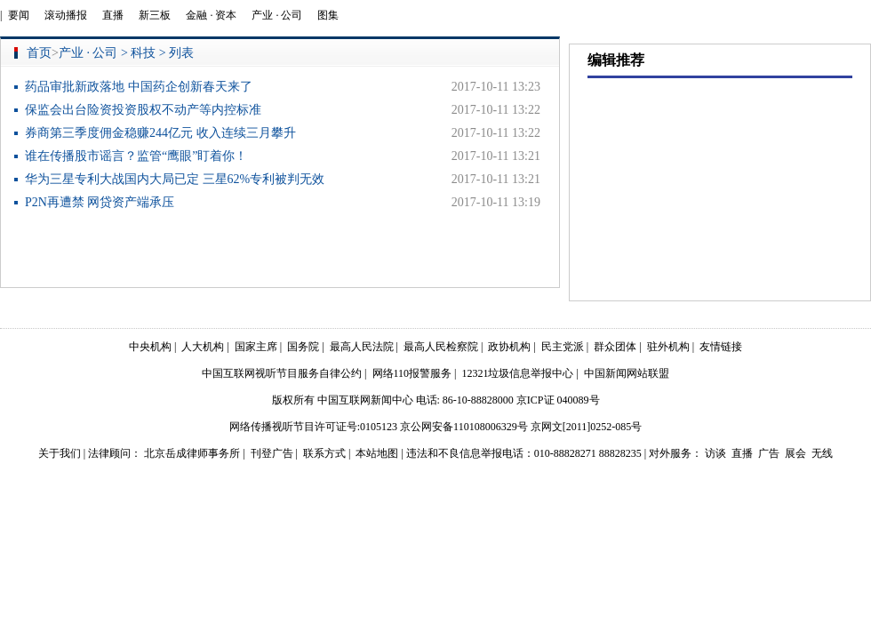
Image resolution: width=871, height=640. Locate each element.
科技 (143, 53)
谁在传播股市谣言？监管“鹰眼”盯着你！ (136, 156)
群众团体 (615, 346)
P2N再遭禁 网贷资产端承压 (99, 202)
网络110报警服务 (412, 373)
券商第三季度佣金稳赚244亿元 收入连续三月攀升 (160, 133)
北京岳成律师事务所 (192, 453)
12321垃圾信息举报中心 (517, 373)
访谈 (715, 453)
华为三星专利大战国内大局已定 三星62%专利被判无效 (174, 179)
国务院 (303, 346)
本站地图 (377, 453)
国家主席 (256, 346)
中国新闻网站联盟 (626, 373)
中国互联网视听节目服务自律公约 (282, 373)
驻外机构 (668, 346)
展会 (795, 453)
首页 (39, 53)
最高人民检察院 (441, 346)
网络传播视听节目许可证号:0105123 (313, 426)
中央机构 (150, 346)
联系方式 (324, 453)
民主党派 (562, 346)
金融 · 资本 (211, 15)
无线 (822, 453)
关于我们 (59, 453)
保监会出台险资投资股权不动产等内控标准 (143, 109)
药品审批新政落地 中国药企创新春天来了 (138, 86)
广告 (768, 453)
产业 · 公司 (277, 15)
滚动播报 (65, 15)
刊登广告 (272, 453)
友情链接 (720, 346)
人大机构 (202, 346)
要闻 (18, 15)
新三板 (155, 15)
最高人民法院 (362, 346)
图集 (328, 15)
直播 (113, 15)
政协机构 (509, 346)
